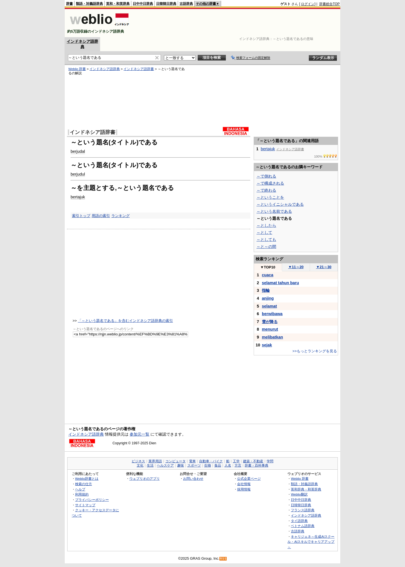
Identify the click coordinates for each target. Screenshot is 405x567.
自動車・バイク (211, 461)
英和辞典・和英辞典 (306, 489)
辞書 (69, 3)
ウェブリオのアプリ (144, 478)
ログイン (307, 4)
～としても (266, 239)
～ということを (270, 197)
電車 (192, 461)
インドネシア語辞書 (138, 69)
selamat (269, 306)
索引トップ (81, 216)
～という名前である (274, 211)
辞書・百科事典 (256, 465)
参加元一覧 (139, 434)
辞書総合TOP (329, 4)
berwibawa (272, 313)
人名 (227, 465)
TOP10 (267, 267)
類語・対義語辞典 (89, 3)
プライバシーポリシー (92, 499)
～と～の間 (266, 246)
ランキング (120, 216)
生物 (207, 465)
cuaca (267, 275)
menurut (270, 329)
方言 (238, 465)
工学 (236, 461)
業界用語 (155, 461)
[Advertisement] (237, 23)
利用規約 (82, 494)
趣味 (180, 465)
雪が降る (270, 321)
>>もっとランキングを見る (314, 351)
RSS (223, 558)
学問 (270, 461)
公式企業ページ (249, 478)
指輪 (266, 290)
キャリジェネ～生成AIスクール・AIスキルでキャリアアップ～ (310, 542)
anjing (268, 298)
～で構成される (270, 183)
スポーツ (194, 465)
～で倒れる (266, 176)
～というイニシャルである (280, 204)
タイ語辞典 (299, 521)
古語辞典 (186, 3)
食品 (217, 465)
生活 (150, 465)
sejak (267, 345)
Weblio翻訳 (299, 494)
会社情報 (244, 484)
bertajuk (78, 197)
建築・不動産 (253, 461)
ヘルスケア (165, 465)
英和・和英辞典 (118, 3)
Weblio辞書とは (86, 478)
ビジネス (138, 461)
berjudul (78, 174)
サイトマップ (85, 505)
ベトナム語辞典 (302, 526)
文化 (140, 465)
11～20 (296, 267)
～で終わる (266, 190)
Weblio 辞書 (77, 69)
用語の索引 (101, 216)
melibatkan (272, 337)
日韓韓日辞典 (166, 3)
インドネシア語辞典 (104, 69)
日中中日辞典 (143, 3)
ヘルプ (80, 489)
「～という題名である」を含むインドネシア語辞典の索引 (125, 321)
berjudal (78, 151)
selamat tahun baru (280, 283)
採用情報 (244, 489)
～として (264, 232)
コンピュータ (175, 461)
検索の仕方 (83, 484)
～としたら (266, 225)
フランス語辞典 (302, 510)
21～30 (324, 267)
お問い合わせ (193, 478)
